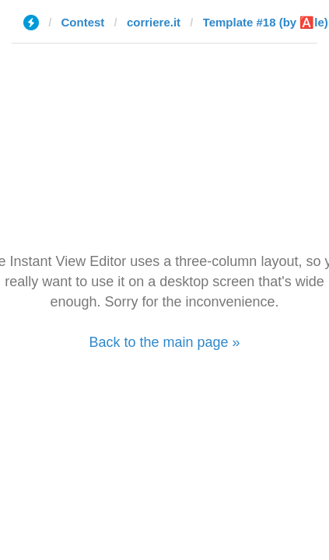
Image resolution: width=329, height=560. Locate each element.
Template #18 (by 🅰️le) (265, 22)
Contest (83, 22)
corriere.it (153, 22)
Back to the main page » (164, 342)
